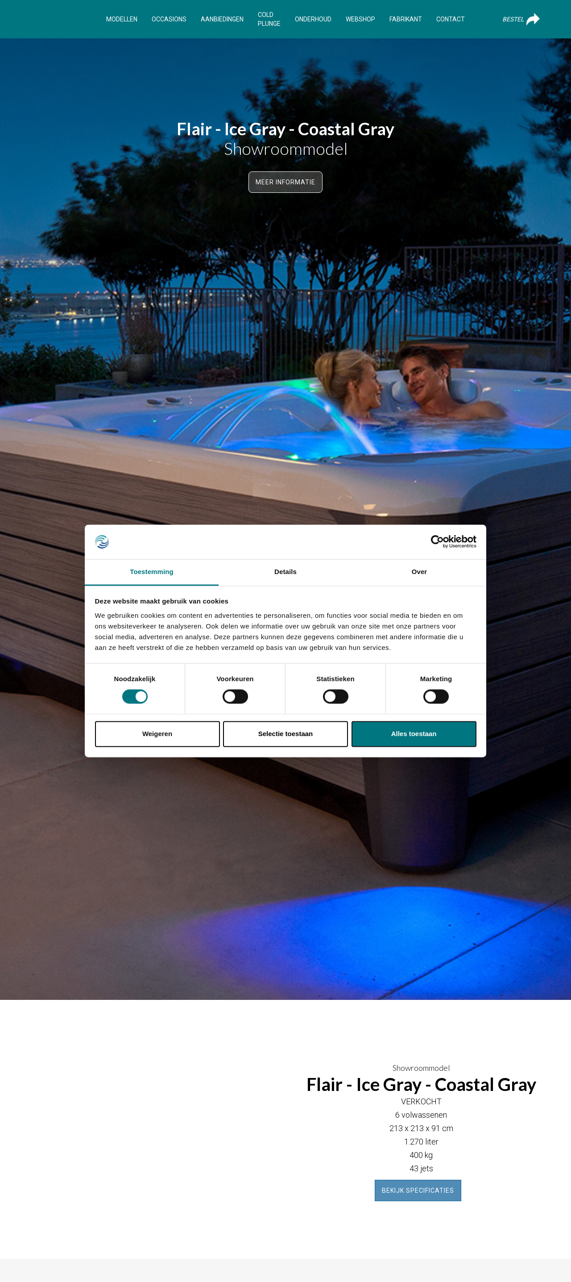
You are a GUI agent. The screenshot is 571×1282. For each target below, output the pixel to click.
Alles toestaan (414, 733)
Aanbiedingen (222, 19)
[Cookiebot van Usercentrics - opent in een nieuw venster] (437, 542)
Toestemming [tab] (152, 571)
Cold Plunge (269, 19)
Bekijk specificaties (418, 1190)
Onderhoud (313, 19)
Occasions (169, 19)
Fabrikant (405, 19)
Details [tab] (285, 571)
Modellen (121, 19)
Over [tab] (419, 571)
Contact (450, 19)
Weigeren (157, 733)
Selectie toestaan (285, 733)
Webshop (360, 19)
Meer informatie (285, 182)
